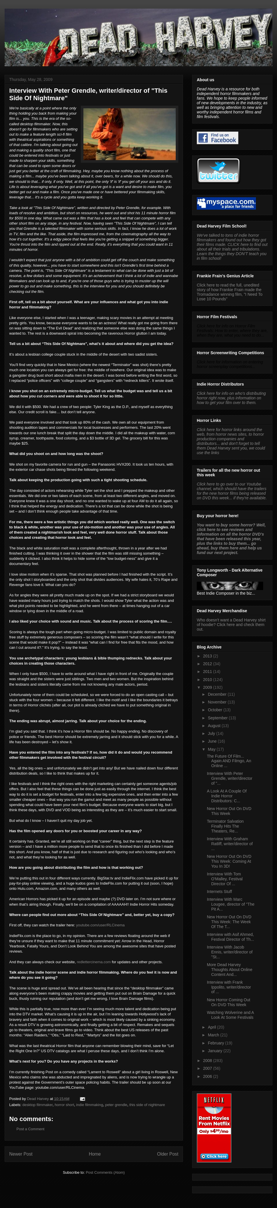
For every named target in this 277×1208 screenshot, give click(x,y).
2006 (208, 1076)
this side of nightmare (147, 1105)
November (217, 702)
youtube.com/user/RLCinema (100, 925)
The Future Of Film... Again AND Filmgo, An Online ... (229, 761)
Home (95, 1154)
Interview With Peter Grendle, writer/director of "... (229, 778)
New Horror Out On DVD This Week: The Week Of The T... (229, 922)
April (212, 1027)
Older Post (167, 1154)
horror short (64, 1105)
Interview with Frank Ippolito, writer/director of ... (229, 987)
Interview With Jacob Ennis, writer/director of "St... (229, 952)
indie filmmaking (89, 1105)
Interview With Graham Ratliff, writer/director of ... (230, 844)
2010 (208, 679)
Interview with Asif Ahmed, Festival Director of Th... (230, 937)
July (212, 733)
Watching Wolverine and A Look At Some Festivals (230, 1015)
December (217, 694)
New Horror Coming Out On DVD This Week (228, 1002)
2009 (208, 687)
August (214, 725)
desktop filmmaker (38, 1105)
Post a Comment (30, 1129)
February (216, 1043)
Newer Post (21, 1154)
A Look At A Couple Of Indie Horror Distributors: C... (227, 796)
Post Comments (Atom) (105, 1172)
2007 (208, 1068)
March (214, 1035)
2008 (208, 1060)
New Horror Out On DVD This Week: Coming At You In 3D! (229, 861)
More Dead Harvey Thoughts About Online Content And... (229, 969)
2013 (208, 656)
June (213, 741)
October (215, 710)
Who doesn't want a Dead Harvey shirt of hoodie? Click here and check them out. (231, 625)
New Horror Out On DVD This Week (229, 811)
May (212, 749)
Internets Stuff (219, 891)
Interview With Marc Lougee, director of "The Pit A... (230, 904)
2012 (208, 663)
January (215, 1050)
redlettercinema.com (94, 962)
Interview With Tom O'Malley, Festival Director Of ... (225, 879)
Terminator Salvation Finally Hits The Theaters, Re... (225, 826)
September (218, 718)
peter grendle (116, 1105)
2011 (208, 671)
